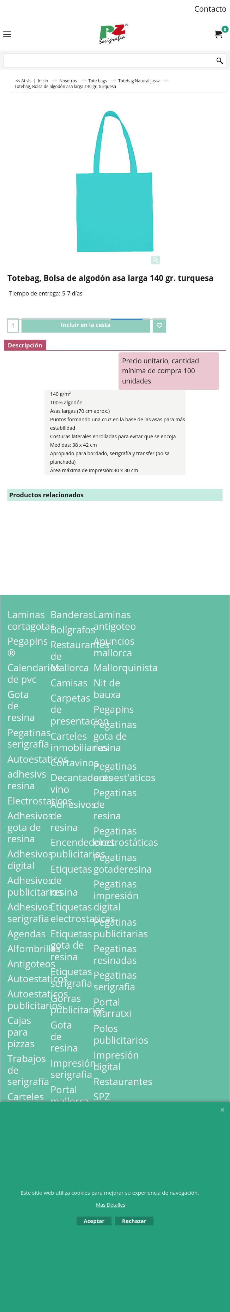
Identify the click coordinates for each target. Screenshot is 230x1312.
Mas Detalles (110, 1204)
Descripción (25, 345)
